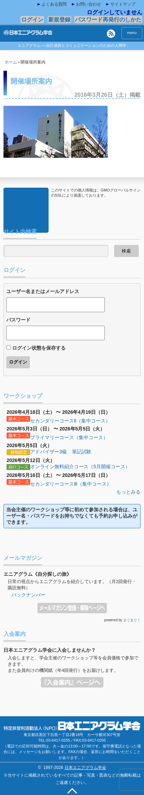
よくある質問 (54, 4)
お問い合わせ (88, 4)
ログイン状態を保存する (39, 348)
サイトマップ (122, 4)
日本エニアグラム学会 (85, 767)
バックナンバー (28, 595)
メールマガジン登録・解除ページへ (72, 606)
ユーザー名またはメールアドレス (42, 291)
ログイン (32, 20)
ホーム (11, 62)
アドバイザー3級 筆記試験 (60, 451)
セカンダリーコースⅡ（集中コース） (70, 421)
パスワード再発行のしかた (108, 20)
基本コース (18, 419)
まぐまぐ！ (132, 620)
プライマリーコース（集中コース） (69, 437)
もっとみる (128, 492)
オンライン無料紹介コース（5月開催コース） (80, 466)
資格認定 (18, 452)
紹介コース (18, 467)
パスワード (18, 320)
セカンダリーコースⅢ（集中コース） (70, 484)
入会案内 (72, 680)
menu (132, 33)
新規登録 (59, 20)
